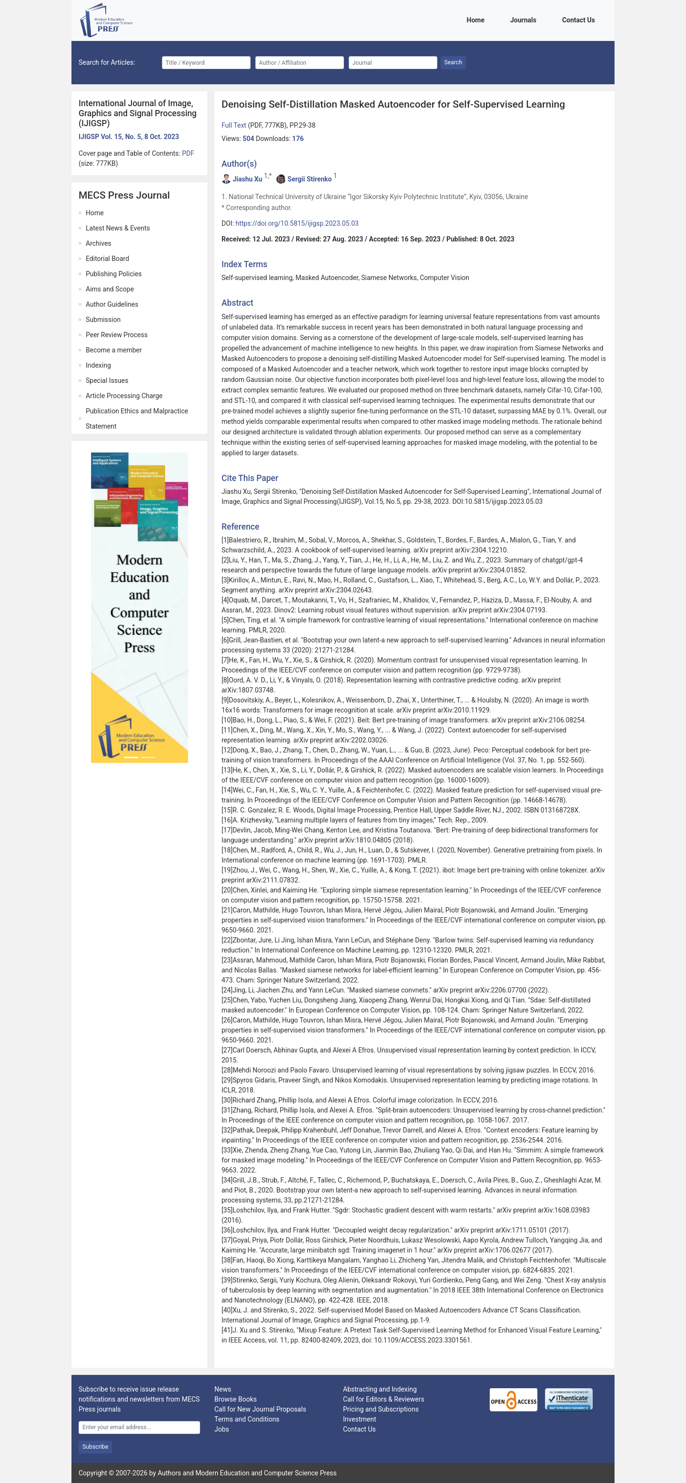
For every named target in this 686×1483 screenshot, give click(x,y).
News (222, 1389)
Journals (525, 19)
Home (477, 19)
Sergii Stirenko (310, 179)
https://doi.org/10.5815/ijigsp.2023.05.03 (297, 223)
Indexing (98, 365)
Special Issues (107, 380)
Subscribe (95, 1446)
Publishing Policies (114, 274)
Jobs (221, 1429)
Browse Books (235, 1399)
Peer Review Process (117, 335)
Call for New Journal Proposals (260, 1409)
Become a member (114, 350)
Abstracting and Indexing (380, 1389)
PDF (188, 153)
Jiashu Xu (247, 179)
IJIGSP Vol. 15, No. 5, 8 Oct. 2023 (129, 136)
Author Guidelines (112, 304)
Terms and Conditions (247, 1419)
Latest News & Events (118, 228)
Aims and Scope (110, 289)
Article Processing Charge (124, 396)
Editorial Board (107, 258)
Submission (103, 319)
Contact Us (580, 19)
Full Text (235, 125)
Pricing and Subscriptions (381, 1409)
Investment (359, 1419)
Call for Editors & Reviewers (383, 1399)
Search (453, 62)
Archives (98, 243)
